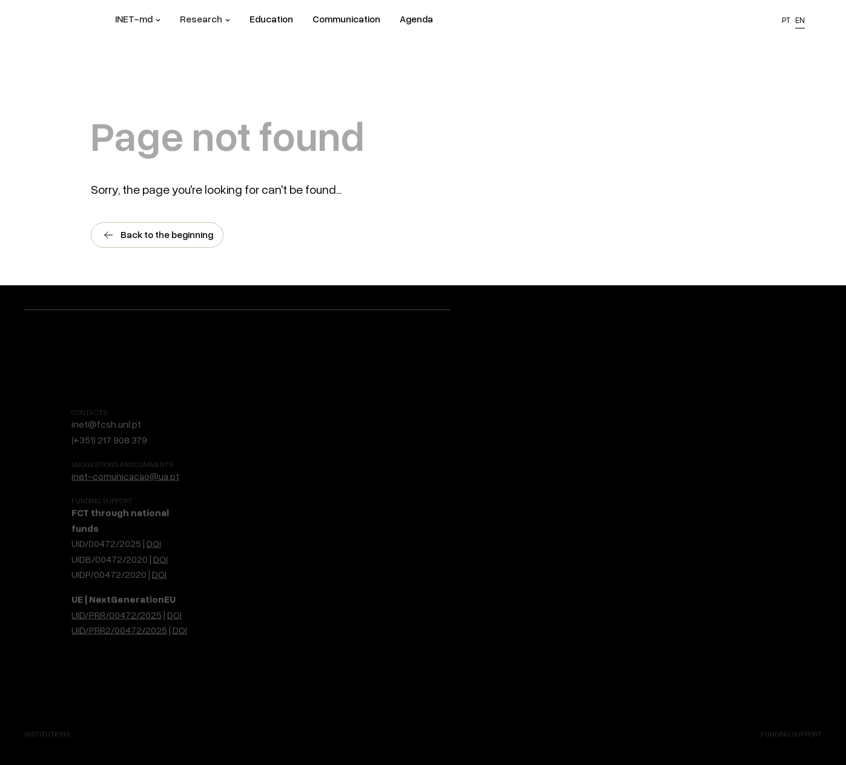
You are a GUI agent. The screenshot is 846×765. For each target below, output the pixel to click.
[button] (137, 20)
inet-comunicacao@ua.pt (125, 436)
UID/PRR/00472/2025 (116, 575)
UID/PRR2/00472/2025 (119, 590)
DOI (154, 503)
